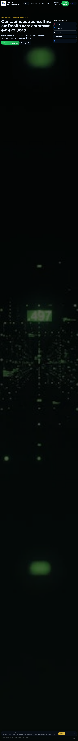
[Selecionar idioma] (73, 3)
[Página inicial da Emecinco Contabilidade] (11, 3)
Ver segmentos (25, 43)
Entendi (61, 733)
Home (26, 3)
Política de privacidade (7, 739)
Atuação (33, 3)
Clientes (41, 3)
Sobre (48, 3)
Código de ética (18, 739)
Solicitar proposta (65, 3)
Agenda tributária (57, 3)
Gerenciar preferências (71, 733)
